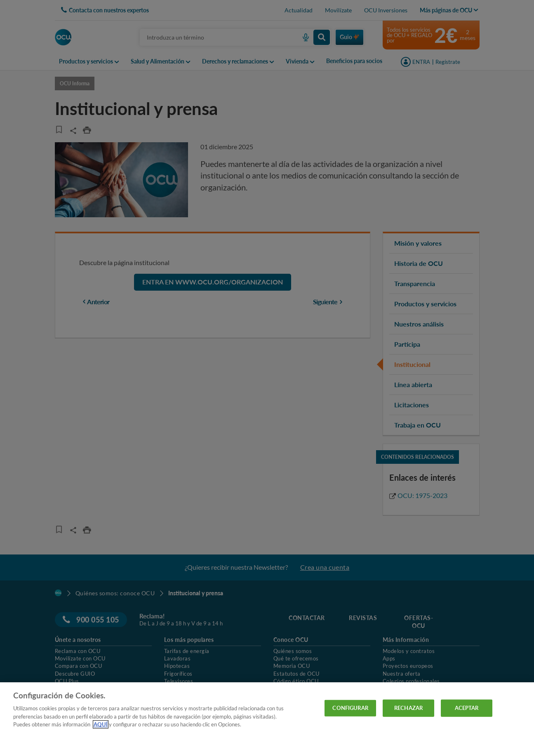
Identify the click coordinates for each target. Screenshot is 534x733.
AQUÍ (101, 724)
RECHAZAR (408, 708)
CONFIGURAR (350, 708)
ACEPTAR (467, 708)
